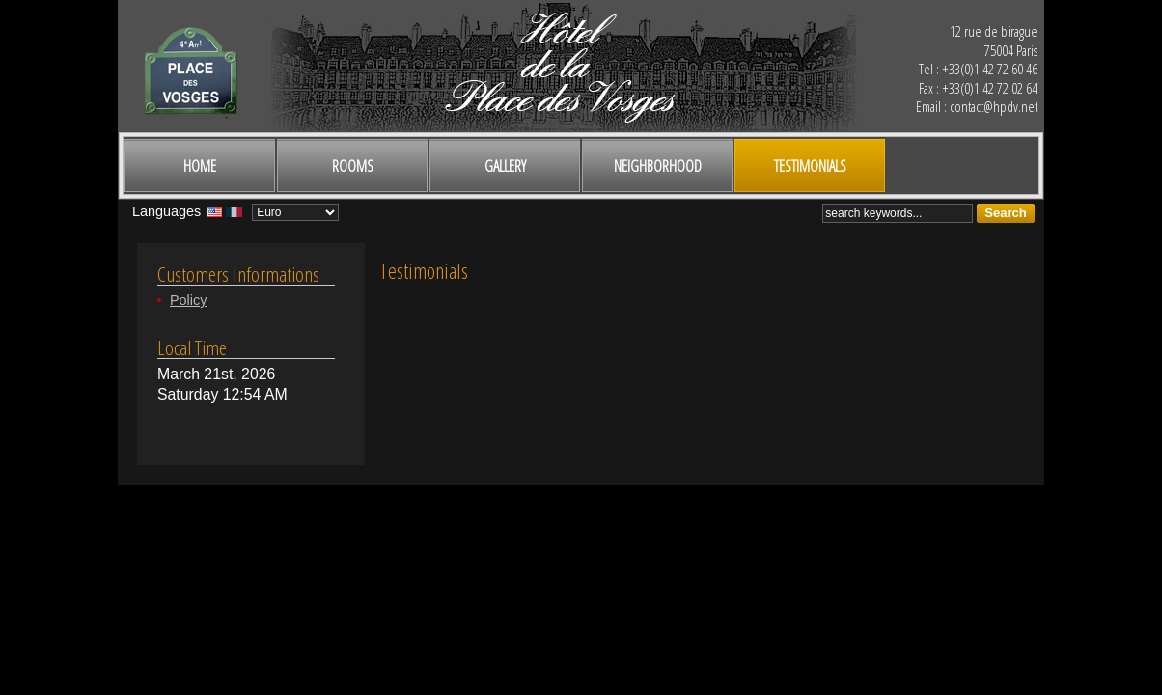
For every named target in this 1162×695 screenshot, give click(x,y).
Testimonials (810, 166)
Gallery (505, 166)
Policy (188, 300)
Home (199, 166)
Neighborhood (658, 166)
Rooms (353, 166)
